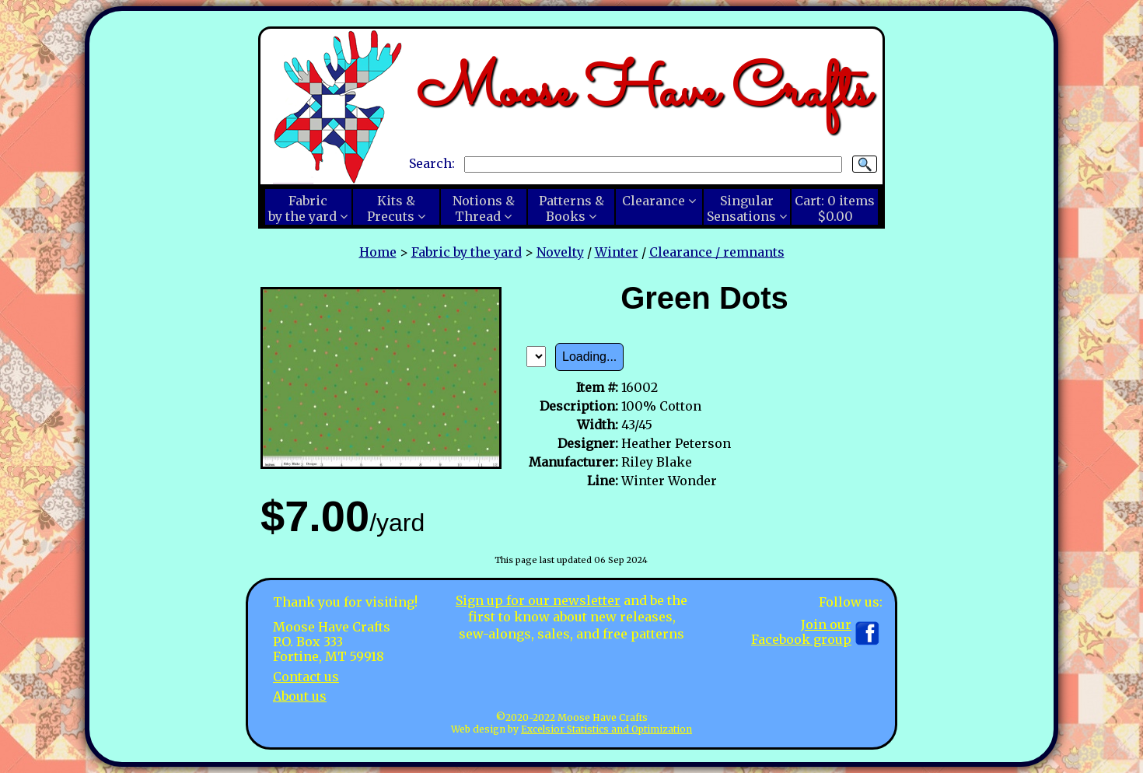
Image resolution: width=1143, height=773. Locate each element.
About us (300, 696)
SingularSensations (741, 208)
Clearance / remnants (717, 252)
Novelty (560, 252)
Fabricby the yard (302, 208)
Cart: (835, 208)
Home (378, 252)
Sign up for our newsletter (538, 600)
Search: (432, 163)
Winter (616, 252)
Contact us (306, 676)
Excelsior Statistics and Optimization (606, 729)
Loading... (589, 356)
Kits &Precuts (391, 208)
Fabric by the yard (466, 252)
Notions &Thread (484, 208)
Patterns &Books (571, 208)
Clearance (653, 200)
